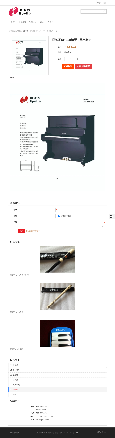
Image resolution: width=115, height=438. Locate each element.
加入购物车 (83, 66)
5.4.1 (101, 432)
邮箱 (15, 216)
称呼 (15, 210)
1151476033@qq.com (44, 416)
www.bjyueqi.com (42, 420)
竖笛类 (14, 375)
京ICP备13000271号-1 (68, 433)
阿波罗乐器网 (53, 433)
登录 (99, 3)
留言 (42, 22)
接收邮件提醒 (64, 216)
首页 (13, 22)
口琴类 (14, 365)
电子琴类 (15, 385)
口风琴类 (15, 370)
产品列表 (32, 22)
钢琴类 (25, 31)
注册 (104, 3)
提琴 (13, 394)
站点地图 (14, 433)
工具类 (14, 380)
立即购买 (68, 66)
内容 (15, 222)
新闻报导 (22, 22)
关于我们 (51, 22)
